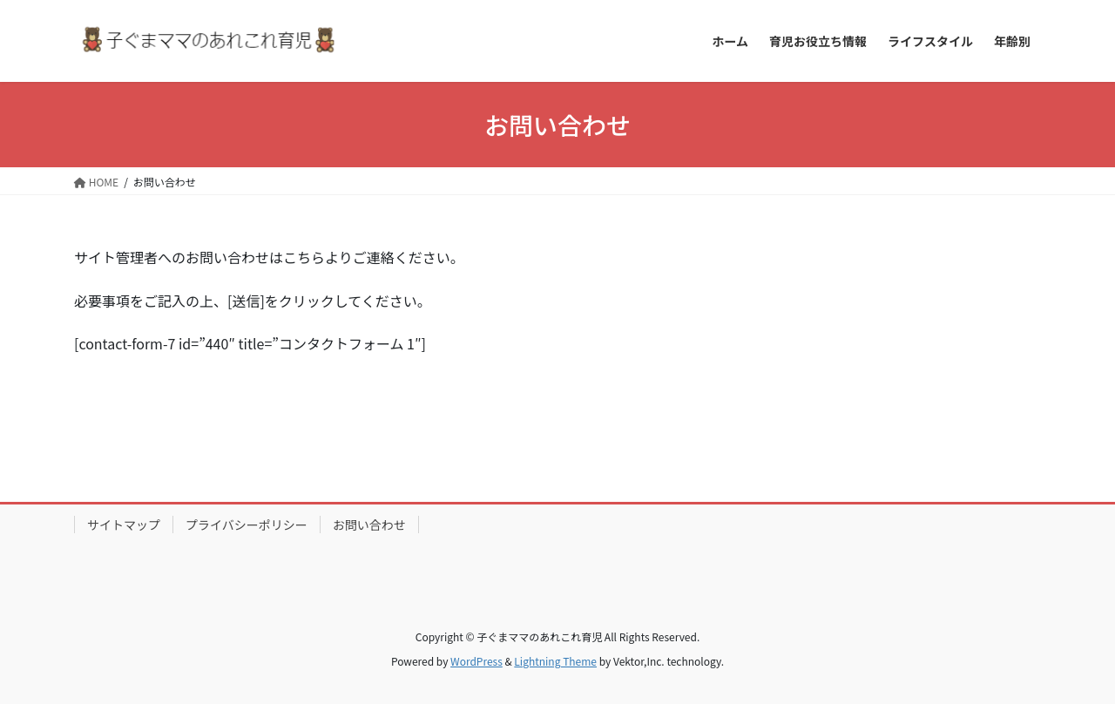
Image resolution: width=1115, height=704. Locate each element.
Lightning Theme (555, 660)
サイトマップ (123, 524)
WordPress (476, 660)
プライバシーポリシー (246, 524)
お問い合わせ (369, 524)
